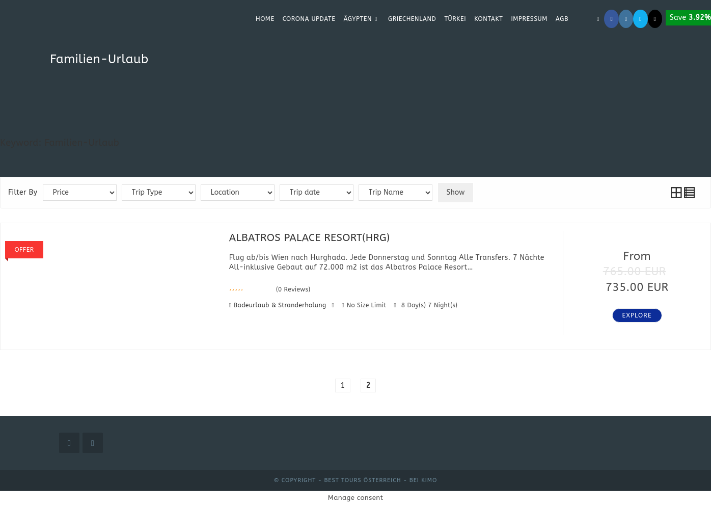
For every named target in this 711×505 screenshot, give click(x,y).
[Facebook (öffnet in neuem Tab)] (611, 19)
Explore (637, 315)
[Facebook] (69, 443)
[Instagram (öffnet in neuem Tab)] (626, 19)
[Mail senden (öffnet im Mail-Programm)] (640, 19)
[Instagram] (93, 443)
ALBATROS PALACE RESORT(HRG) (309, 238)
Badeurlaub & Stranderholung (281, 305)
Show (456, 192)
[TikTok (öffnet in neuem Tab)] (655, 19)
